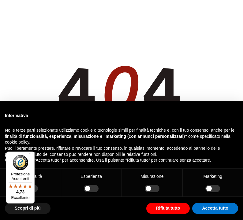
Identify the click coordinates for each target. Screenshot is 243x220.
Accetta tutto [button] (215, 208)
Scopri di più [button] (28, 208)
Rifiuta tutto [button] (168, 208)
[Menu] (31, 155)
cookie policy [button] (17, 142)
